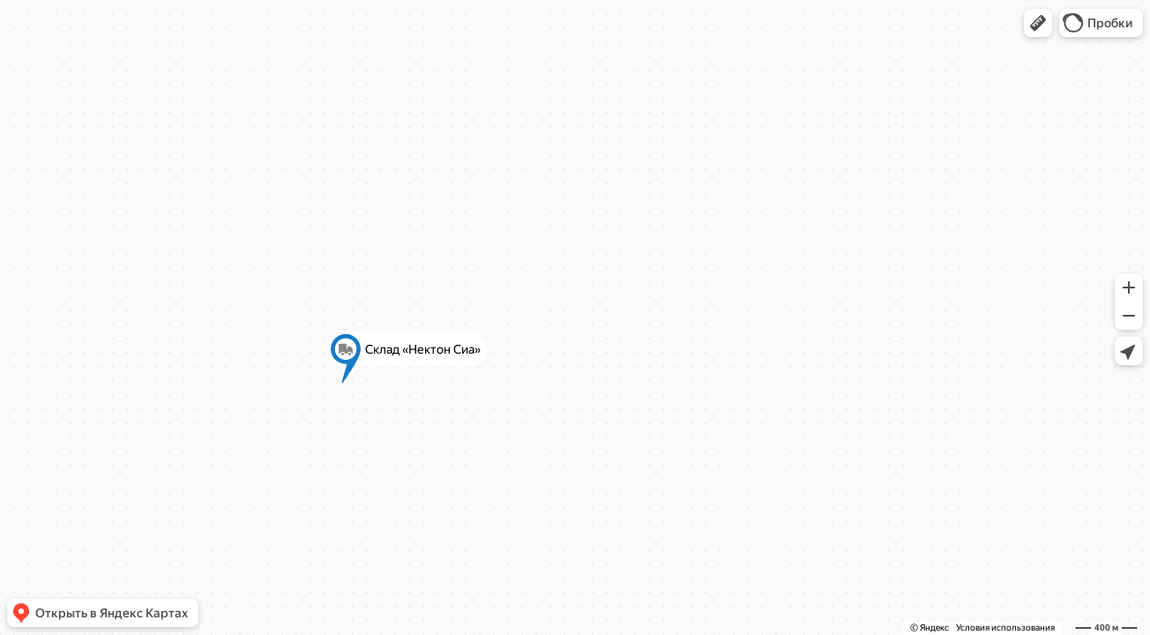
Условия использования (1005, 627)
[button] (1038, 23)
